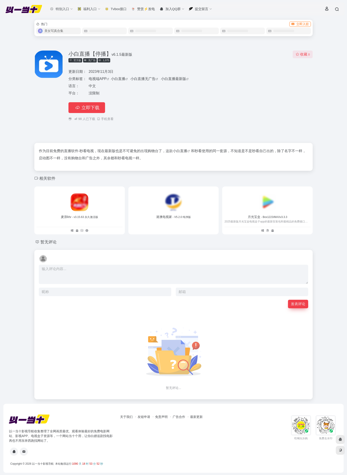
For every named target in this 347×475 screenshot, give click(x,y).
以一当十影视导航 (43, 463)
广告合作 (179, 417)
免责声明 (161, 417)
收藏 (303, 54)
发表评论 (298, 304)
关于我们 (126, 417)
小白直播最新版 (173, 79)
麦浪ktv (79, 217)
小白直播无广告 (143, 79)
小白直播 (118, 79)
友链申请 (144, 417)
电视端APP (98, 79)
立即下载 (86, 107)
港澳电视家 (173, 217)
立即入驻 (300, 24)
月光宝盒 (267, 217)
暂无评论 (48, 242)
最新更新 (196, 417)
